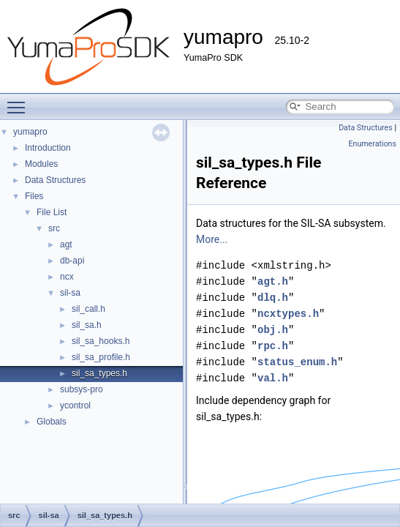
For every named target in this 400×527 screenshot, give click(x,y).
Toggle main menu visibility (19, 101)
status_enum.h (297, 362)
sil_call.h (88, 309)
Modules (41, 164)
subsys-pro (81, 389)
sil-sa (70, 293)
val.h (272, 378)
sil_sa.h (87, 325)
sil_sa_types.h (99, 373)
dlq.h (272, 297)
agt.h (272, 281)
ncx (67, 277)
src (54, 228)
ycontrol (75, 405)
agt (66, 244)
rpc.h (272, 346)
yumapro (30, 132)
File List (52, 212)
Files (34, 196)
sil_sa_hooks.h (100, 341)
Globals (52, 421)
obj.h (272, 330)
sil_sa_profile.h (101, 357)
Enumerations (372, 144)
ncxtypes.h (288, 314)
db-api (72, 260)
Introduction (48, 148)
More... (211, 239)
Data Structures (55, 180)
